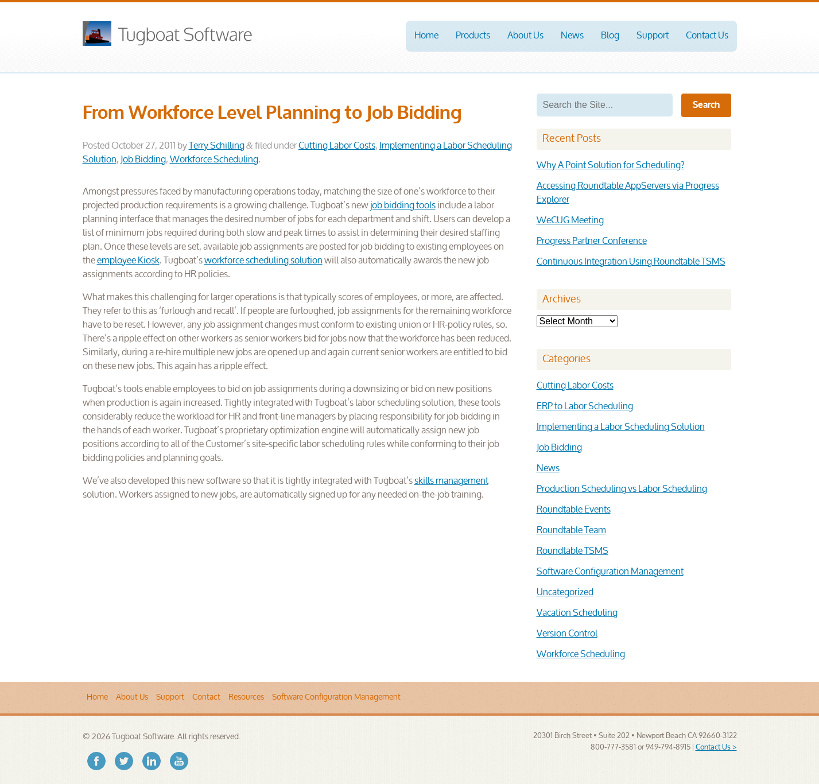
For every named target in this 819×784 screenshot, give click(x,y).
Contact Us (707, 36)
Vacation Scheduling (577, 613)
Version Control (567, 634)
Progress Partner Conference (592, 241)
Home (426, 36)
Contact (206, 697)
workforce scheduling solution (263, 261)
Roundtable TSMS (572, 551)
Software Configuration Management (610, 572)
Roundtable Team (571, 530)
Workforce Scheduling (214, 160)
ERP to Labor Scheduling (585, 407)
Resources (246, 697)
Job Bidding (143, 160)
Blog (610, 36)
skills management (451, 481)
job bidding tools (403, 206)
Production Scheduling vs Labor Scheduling (622, 489)
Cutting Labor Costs (336, 146)
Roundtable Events (574, 510)
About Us (525, 36)
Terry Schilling (216, 146)
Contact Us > (716, 747)
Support (652, 36)
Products (473, 36)
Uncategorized (565, 592)
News (572, 36)
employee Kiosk (128, 261)
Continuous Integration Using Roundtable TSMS (631, 262)
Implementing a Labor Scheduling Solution (621, 427)
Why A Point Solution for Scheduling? (611, 165)
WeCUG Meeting (570, 221)
